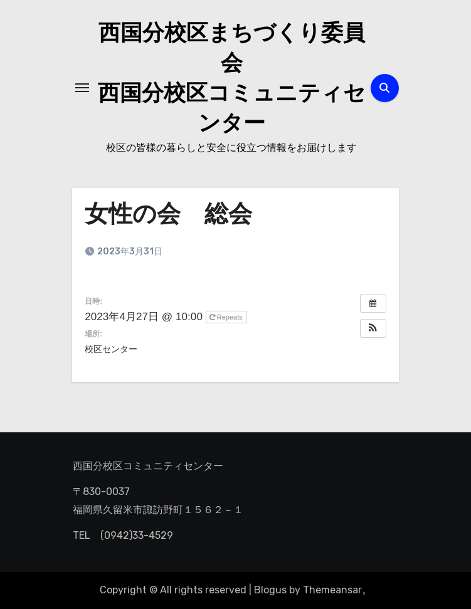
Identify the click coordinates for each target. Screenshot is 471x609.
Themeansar (332, 590)
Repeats (227, 317)
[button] (373, 328)
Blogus (270, 590)
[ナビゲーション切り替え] (82, 87)
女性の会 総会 (168, 216)
